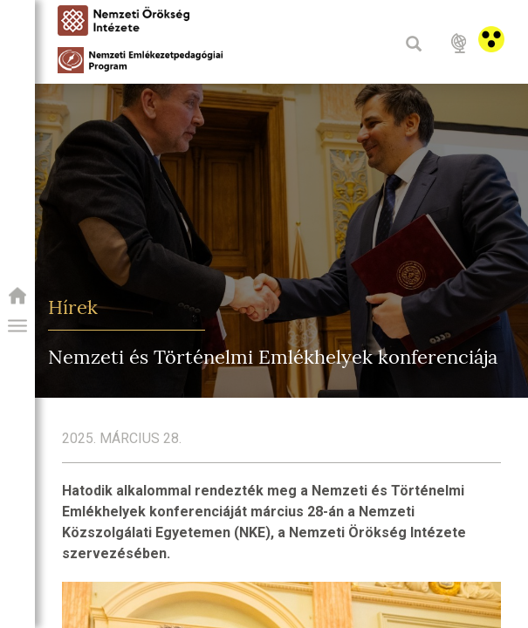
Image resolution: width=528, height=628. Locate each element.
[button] (17, 326)
